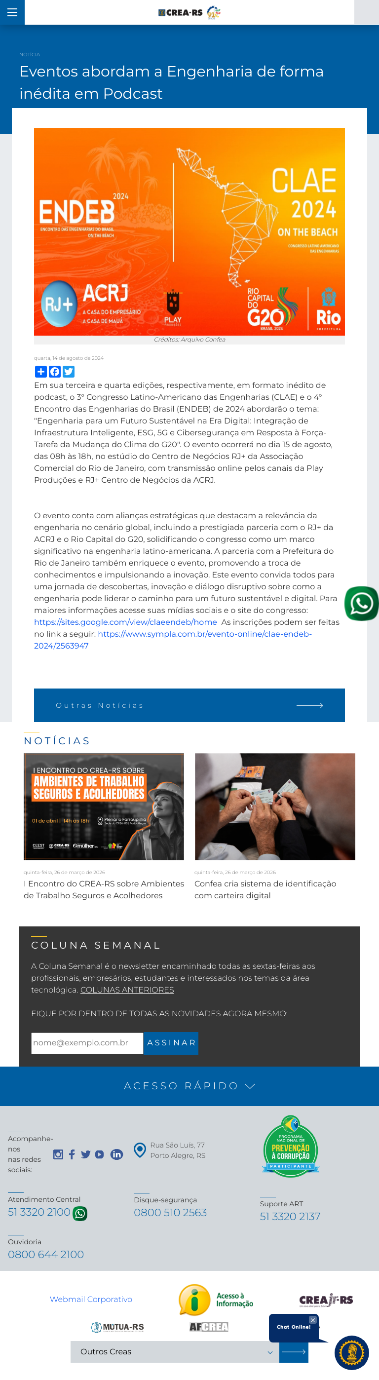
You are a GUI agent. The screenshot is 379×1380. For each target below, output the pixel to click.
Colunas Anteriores (127, 990)
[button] (189, 1086)
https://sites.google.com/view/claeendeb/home (125, 622)
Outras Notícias (189, 705)
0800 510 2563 (171, 1213)
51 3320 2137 (291, 1217)
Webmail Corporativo (91, 1301)
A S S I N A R (171, 1043)
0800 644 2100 (47, 1256)
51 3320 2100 (40, 1213)
